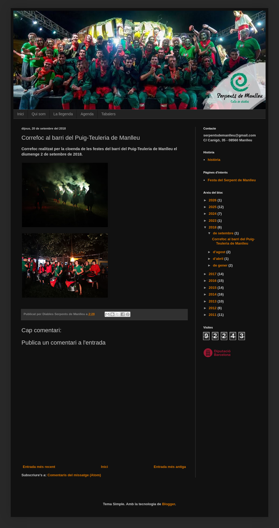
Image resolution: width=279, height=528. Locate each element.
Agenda (86, 114)
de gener (221, 265)
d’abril (219, 259)
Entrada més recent (39, 467)
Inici (20, 114)
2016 (213, 281)
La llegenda (63, 114)
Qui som (39, 114)
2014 (213, 294)
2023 (213, 221)
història (214, 160)
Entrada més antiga (170, 467)
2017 (213, 274)
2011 (213, 315)
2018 (213, 227)
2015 (213, 288)
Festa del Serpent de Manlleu (232, 180)
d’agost (219, 252)
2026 (213, 200)
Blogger (168, 504)
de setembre (223, 233)
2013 (213, 301)
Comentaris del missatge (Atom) (74, 475)
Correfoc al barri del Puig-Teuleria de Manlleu (233, 241)
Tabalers (108, 114)
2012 (213, 308)
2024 (213, 214)
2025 (213, 207)
